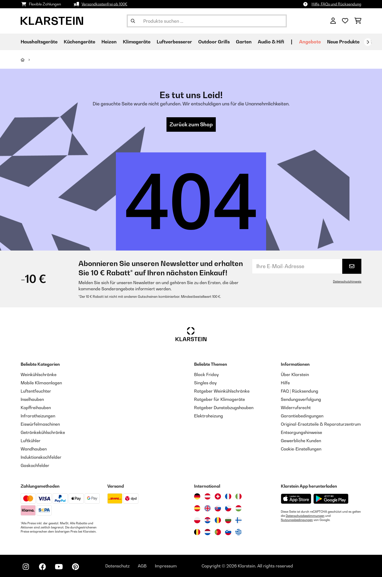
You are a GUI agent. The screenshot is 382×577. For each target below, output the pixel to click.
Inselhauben (32, 399)
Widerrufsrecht (296, 407)
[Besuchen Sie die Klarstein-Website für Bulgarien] (228, 520)
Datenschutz (117, 565)
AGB (142, 565)
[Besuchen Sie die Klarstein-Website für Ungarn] (238, 508)
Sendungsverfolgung (301, 399)
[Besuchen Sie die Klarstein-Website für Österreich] (207, 496)
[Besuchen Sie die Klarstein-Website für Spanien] (197, 508)
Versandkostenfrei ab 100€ (104, 4)
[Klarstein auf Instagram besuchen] (26, 566)
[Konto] (333, 21)
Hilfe (285, 382)
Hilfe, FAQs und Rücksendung (336, 4)
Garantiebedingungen (302, 415)
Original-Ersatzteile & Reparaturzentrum (321, 424)
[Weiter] (368, 42)
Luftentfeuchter (36, 391)
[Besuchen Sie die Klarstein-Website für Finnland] (238, 520)
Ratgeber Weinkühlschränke (222, 391)
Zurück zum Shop (191, 124)
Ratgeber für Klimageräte (219, 399)
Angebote (310, 41)
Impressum (166, 565)
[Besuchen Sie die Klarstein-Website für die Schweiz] (218, 496)
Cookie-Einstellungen (301, 448)
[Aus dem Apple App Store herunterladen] (296, 498)
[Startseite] (27, 60)
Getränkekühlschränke (43, 432)
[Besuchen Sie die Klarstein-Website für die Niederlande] (207, 532)
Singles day (205, 382)
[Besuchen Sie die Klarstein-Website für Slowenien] (228, 532)
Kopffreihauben (36, 407)
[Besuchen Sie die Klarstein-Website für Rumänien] (218, 520)
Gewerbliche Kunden (301, 440)
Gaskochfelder (35, 465)
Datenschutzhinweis (347, 281)
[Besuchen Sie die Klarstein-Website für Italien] (238, 496)
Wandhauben (34, 448)
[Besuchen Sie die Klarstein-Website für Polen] (197, 520)
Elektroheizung (208, 415)
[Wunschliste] (345, 21)
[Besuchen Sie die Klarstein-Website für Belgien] (197, 532)
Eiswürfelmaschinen (40, 424)
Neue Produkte (343, 41)
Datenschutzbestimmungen (305, 516)
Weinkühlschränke (39, 374)
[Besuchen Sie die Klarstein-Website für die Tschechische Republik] (228, 508)
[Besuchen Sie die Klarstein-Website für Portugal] (218, 532)
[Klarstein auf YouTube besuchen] (59, 566)
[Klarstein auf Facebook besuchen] (42, 566)
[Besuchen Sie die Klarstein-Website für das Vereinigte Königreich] (207, 508)
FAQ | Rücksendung (299, 391)
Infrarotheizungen (38, 415)
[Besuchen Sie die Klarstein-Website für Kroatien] (207, 520)
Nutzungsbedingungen (297, 520)
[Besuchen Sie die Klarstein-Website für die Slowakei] (218, 508)
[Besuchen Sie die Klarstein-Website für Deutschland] (197, 496)
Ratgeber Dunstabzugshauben (223, 407)
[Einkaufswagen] (357, 21)
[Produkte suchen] (207, 20)
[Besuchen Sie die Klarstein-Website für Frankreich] (228, 496)
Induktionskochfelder (41, 457)
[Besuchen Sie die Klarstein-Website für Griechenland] (238, 532)
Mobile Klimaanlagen (41, 382)
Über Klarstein (295, 374)
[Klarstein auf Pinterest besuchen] (75, 566)
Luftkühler (31, 440)
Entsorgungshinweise (301, 432)
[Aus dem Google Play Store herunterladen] (331, 499)
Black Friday (206, 374)
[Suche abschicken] (133, 21)
